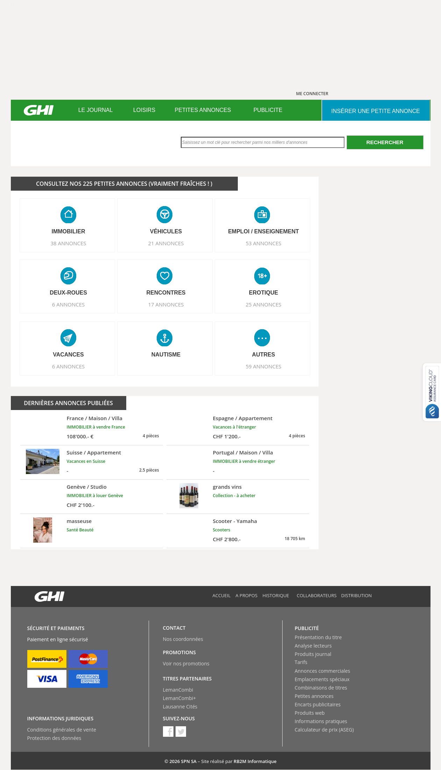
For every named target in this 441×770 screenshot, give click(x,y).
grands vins (227, 486)
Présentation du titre (318, 637)
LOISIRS (144, 110)
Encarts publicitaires (318, 704)
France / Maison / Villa (94, 418)
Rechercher (385, 142)
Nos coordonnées (183, 639)
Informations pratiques (321, 721)
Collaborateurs (317, 595)
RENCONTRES (165, 293)
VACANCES (68, 355)
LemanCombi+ (179, 698)
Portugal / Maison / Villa (243, 452)
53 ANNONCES (263, 243)
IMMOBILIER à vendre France (96, 427)
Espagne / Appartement (243, 418)
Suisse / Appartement (94, 452)
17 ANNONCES (166, 304)
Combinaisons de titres (321, 687)
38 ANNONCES (68, 243)
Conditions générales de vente (61, 729)
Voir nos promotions (186, 663)
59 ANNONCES (263, 366)
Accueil (222, 595)
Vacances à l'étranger (234, 427)
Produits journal (313, 654)
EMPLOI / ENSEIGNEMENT (263, 231)
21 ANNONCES (166, 243)
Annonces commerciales (322, 670)
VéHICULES (166, 231)
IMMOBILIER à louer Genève (95, 496)
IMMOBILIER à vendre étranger (244, 461)
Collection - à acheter (234, 496)
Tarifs (301, 662)
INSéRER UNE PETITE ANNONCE (375, 111)
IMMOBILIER (68, 231)
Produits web (310, 712)
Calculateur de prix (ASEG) (324, 729)
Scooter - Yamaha (235, 520)
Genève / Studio (87, 486)
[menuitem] (95, 110)
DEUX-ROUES (68, 293)
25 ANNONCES (263, 304)
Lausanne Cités (180, 706)
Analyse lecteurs (313, 645)
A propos (247, 595)
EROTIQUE (263, 293)
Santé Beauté (80, 530)
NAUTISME (166, 355)
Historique (276, 595)
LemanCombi (178, 689)
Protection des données (54, 738)
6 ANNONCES (68, 304)
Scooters (221, 530)
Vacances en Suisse (86, 461)
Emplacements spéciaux (322, 679)
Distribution (356, 595)
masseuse (79, 520)
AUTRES (263, 355)
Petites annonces (314, 696)
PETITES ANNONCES (203, 110)
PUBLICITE (268, 110)
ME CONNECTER (312, 94)
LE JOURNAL (95, 110)
